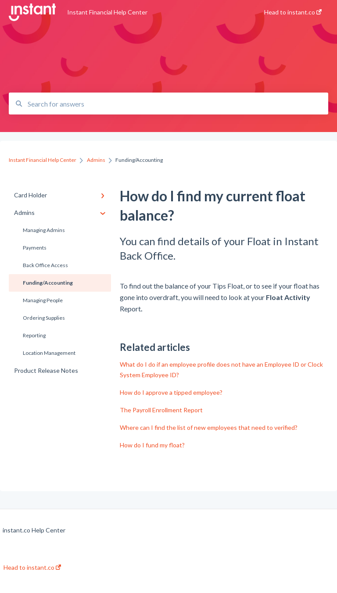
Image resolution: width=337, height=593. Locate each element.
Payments (35, 247)
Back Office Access (45, 265)
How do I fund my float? (152, 445)
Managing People (43, 300)
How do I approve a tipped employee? (171, 392)
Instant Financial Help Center (107, 12)
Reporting (34, 335)
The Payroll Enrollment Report (161, 410)
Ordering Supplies (44, 317)
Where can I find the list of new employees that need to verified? (209, 427)
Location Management (49, 353)
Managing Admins (44, 230)
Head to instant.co (32, 567)
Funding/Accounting (48, 282)
